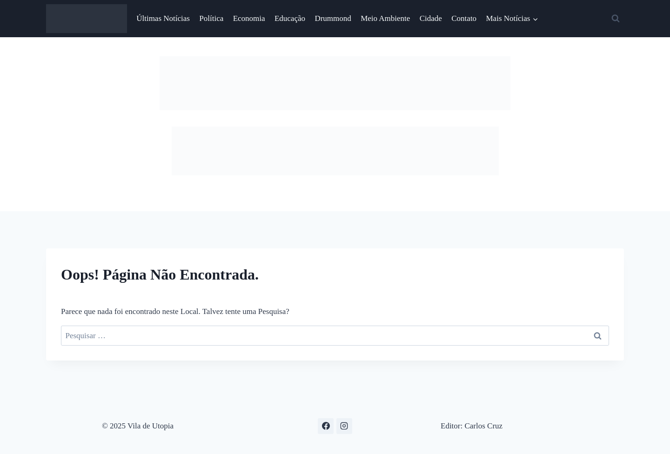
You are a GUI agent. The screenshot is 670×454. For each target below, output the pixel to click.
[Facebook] (326, 426)
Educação (290, 18)
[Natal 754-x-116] (335, 107)
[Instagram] (344, 426)
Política (211, 18)
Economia (249, 18)
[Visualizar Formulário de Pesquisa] (615, 18)
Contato (463, 18)
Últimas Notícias (163, 18)
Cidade (431, 18)
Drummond (333, 18)
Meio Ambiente (385, 18)
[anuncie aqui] (335, 172)
